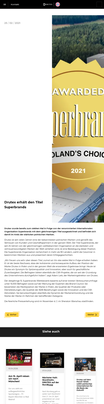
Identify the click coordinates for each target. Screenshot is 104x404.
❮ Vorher (12, 314)
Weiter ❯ (92, 314)
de (5, 4)
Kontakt (15, 4)
